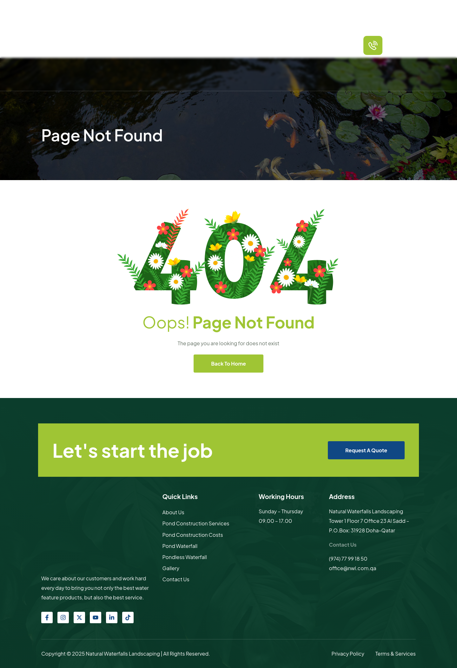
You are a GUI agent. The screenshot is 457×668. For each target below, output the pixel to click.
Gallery (296, 45)
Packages (206, 45)
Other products (239, 45)
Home (142, 45)
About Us (173, 512)
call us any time (403, 40)
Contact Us (321, 45)
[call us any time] (372, 45)
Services (182, 45)
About (161, 45)
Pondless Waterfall (184, 557)
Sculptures (272, 45)
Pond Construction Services (195, 523)
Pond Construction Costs (192, 534)
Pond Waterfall (180, 546)
